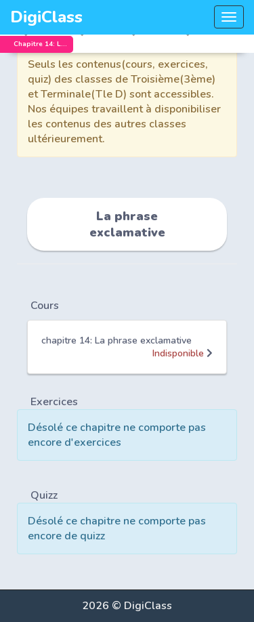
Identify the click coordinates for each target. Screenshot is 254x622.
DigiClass (46, 17)
